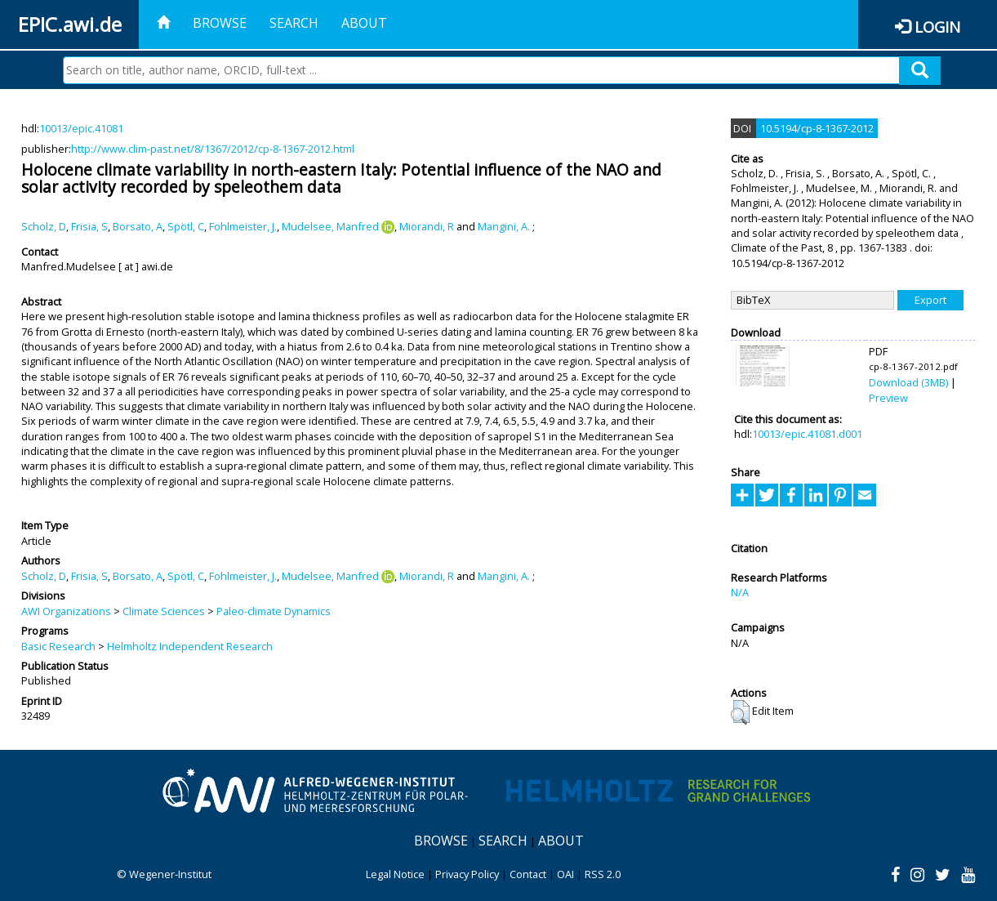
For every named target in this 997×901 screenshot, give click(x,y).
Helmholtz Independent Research (190, 646)
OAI (565, 874)
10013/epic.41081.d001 (807, 433)
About (364, 23)
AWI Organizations (66, 611)
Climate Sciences (163, 611)
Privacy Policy (467, 874)
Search (293, 23)
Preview (888, 397)
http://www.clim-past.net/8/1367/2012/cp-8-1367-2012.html (212, 148)
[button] (740, 712)
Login (937, 26)
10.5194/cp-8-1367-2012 (817, 128)
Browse (220, 23)
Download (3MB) (908, 382)
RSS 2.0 (603, 874)
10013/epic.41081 (81, 128)
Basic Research (58, 646)
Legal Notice (395, 874)
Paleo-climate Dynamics (273, 611)
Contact (528, 874)
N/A (740, 592)
